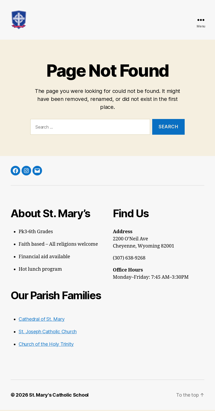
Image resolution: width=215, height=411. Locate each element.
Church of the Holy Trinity (46, 345)
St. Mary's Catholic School (59, 396)
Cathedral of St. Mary (41, 320)
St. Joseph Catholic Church (48, 332)
